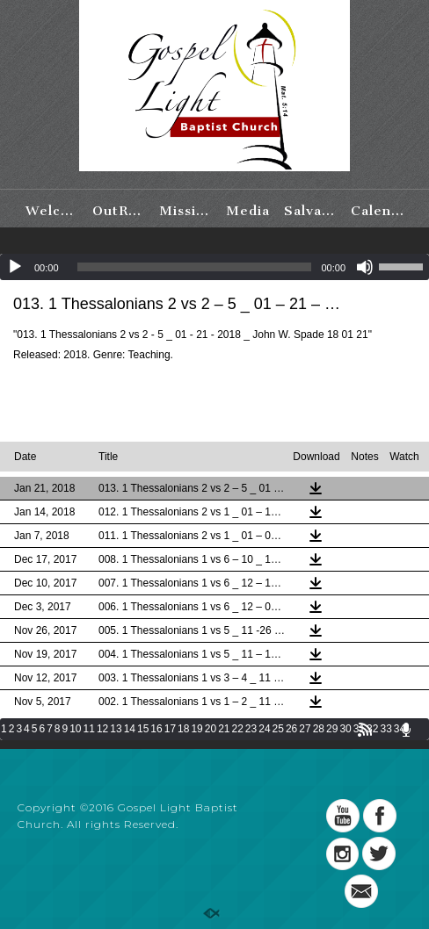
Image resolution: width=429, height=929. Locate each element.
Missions (187, 211)
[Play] (15, 267)
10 (75, 729)
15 (143, 729)
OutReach (120, 211)
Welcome (54, 211)
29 (332, 729)
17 (170, 729)
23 (251, 729)
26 (291, 729)
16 (156, 729)
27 (304, 729)
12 (102, 729)
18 (183, 729)
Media (248, 211)
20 (210, 729)
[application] (214, 267)
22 (238, 729)
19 (196, 729)
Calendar (379, 211)
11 (89, 729)
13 (115, 729)
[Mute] (365, 267)
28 (318, 729)
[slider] (194, 267)
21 (223, 729)
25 (278, 729)
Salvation (312, 211)
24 (264, 729)
